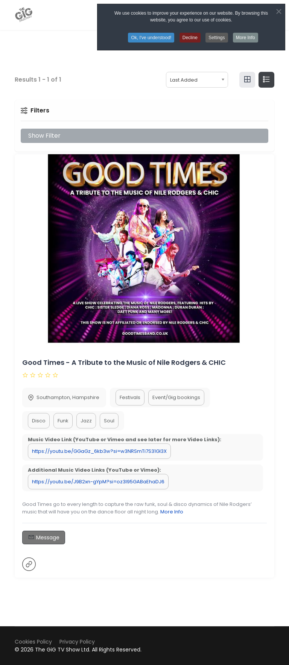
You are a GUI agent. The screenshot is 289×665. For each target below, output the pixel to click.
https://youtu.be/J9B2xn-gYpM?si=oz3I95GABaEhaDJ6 (98, 481)
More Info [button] (245, 37)
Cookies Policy (33, 641)
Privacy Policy (77, 641)
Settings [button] (216, 37)
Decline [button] (190, 37)
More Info (171, 511)
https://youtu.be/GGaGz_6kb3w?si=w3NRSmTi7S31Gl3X (99, 451)
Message (43, 537)
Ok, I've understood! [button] (151, 37)
